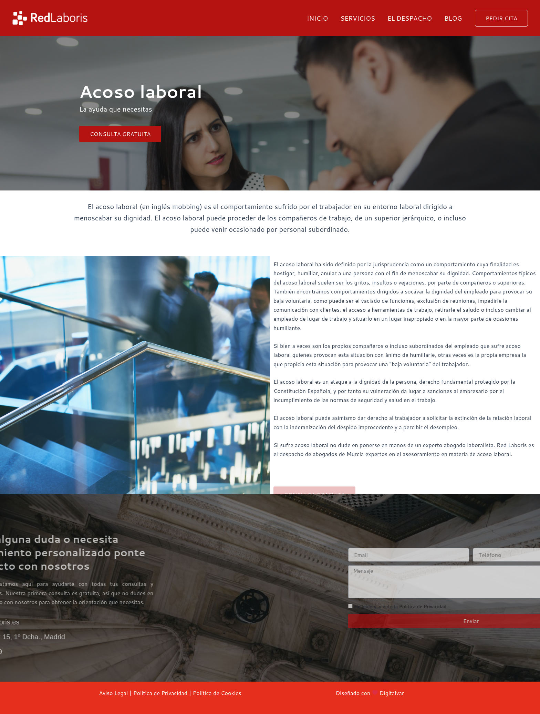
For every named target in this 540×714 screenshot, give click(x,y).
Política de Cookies (217, 693)
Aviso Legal (113, 693)
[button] (501, 18)
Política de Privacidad (160, 693)
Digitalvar (392, 693)
